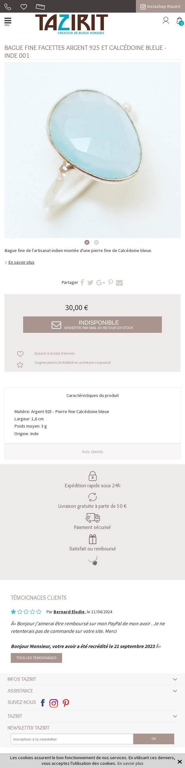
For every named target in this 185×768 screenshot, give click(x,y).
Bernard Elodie (69, 612)
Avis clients (92, 451)
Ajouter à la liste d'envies (54, 353)
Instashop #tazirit (160, 6)
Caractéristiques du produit (93, 395)
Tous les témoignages (36, 658)
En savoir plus (22, 262)
